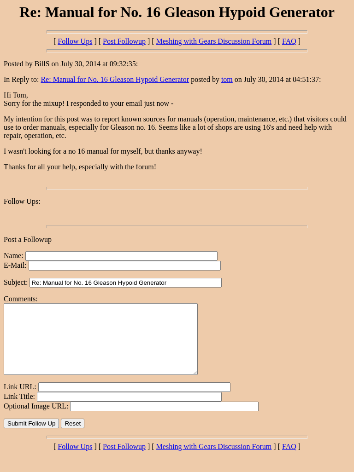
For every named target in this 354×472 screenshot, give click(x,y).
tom (227, 79)
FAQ (289, 41)
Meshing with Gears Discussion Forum (214, 41)
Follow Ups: (22, 201)
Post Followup (124, 41)
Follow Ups (75, 41)
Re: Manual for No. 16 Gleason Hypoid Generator (115, 79)
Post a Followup (28, 239)
